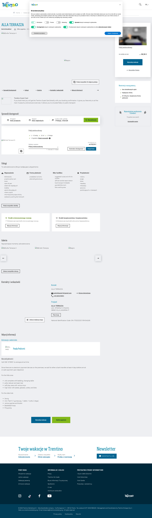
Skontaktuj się (106, 456)
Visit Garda (81, 480)
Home (16, 13)
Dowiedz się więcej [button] (39, 33)
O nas (50, 487)
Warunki (78, 514)
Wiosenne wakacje (24, 474)
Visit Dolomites (82, 477)
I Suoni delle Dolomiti (84, 474)
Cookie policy (69, 514)
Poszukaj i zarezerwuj (84, 484)
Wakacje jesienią (24, 480)
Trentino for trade (53, 477)
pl (147, 5)
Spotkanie (51, 484)
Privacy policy (58, 514)
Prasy (50, 474)
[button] (120, 4)
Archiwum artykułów (55, 491)
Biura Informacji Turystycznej (58, 480)
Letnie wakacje (23, 477)
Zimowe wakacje (24, 484)
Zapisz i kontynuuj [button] (113, 33)
